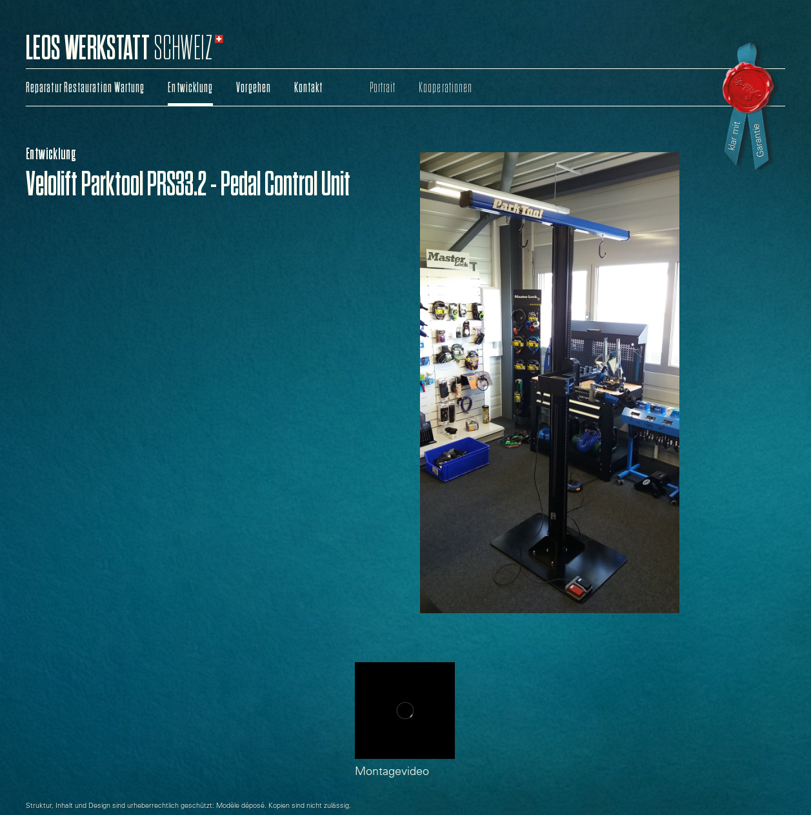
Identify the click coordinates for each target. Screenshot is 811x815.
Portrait (383, 87)
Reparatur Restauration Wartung (85, 87)
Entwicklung (190, 87)
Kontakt (308, 87)
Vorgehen (253, 87)
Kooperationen (445, 87)
